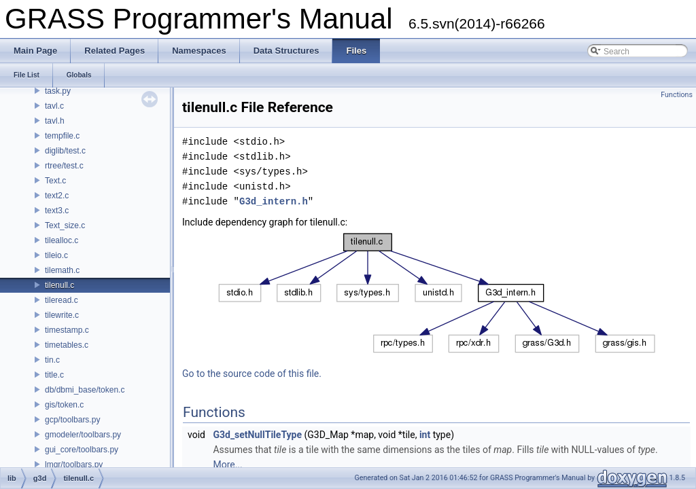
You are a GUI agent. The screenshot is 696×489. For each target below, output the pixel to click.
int (424, 434)
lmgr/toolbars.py (74, 464)
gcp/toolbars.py (72, 419)
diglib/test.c (65, 151)
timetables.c (66, 345)
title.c (54, 375)
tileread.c (61, 300)
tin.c (52, 360)
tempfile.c (62, 136)
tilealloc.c (61, 240)
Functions (677, 94)
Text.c (55, 180)
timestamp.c (67, 330)
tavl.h (55, 121)
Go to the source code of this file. (251, 373)
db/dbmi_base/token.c (84, 390)
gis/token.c (64, 405)
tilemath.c (62, 270)
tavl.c (54, 106)
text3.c (57, 210)
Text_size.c (65, 225)
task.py (58, 91)
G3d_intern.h (273, 201)
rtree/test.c (64, 165)
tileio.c (56, 255)
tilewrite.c (62, 315)
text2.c (57, 195)
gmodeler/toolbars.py (83, 434)
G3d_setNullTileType (257, 434)
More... (227, 464)
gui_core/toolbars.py (81, 449)
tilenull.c (59, 285)
